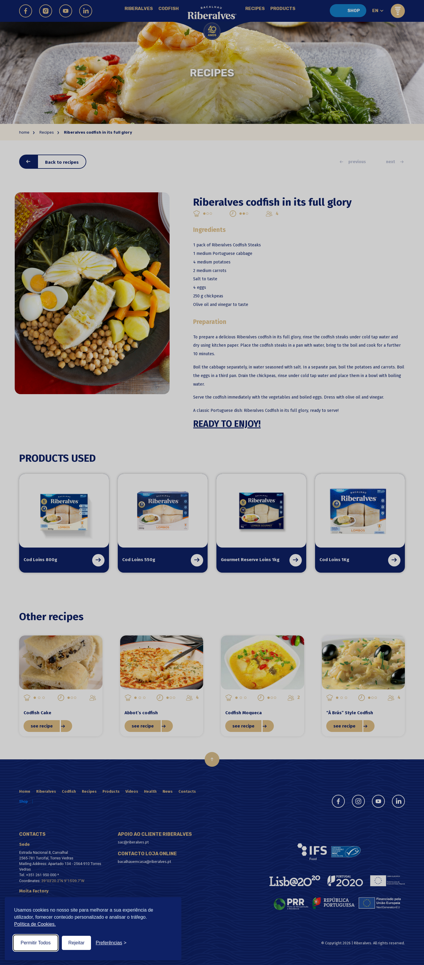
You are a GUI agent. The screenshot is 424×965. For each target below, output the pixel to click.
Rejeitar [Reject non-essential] (76, 942)
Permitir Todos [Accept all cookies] (36, 942)
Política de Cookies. (35, 924)
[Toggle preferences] (111, 943)
